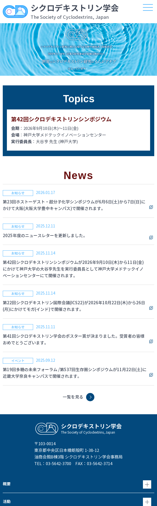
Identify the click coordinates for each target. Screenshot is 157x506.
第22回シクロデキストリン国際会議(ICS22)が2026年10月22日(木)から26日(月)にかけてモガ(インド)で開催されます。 (74, 306)
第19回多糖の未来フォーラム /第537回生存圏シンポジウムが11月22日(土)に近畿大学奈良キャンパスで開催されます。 (75, 373)
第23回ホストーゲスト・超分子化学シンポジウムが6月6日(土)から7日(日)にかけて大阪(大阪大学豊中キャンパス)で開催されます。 (74, 205)
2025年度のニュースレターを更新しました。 (45, 235)
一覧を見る (73, 397)
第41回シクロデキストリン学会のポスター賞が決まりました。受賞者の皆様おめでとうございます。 (73, 339)
